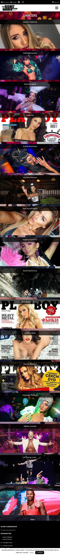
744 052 (6, 542)
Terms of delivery (7, 537)
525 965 (6, 545)
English (13, 2)
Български (5, 2)
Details (32, 552)
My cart (55, 2)
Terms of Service (7, 539)
